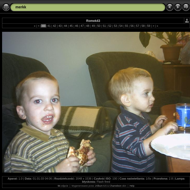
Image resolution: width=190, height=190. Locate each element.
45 (71, 25)
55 (126, 25)
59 (148, 25)
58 (143, 25)
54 (120, 25)
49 (93, 25)
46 (76, 25)
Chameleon (115, 186)
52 (110, 25)
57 (137, 25)
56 (132, 25)
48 (87, 25)
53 (115, 25)
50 (98, 25)
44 (65, 25)
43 (60, 25)
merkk (20, 7)
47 (82, 25)
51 (104, 25)
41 (48, 25)
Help (131, 186)
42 (54, 25)
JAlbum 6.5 (100, 186)
